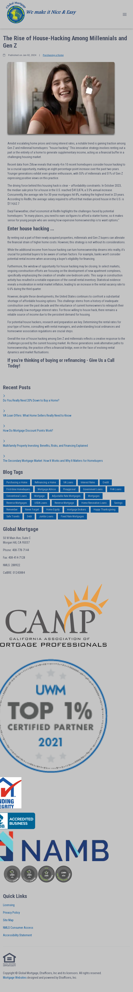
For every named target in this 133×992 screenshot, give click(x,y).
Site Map (8, 920)
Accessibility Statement (17, 935)
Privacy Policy (11, 912)
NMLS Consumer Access (18, 927)
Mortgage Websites (15, 977)
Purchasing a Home (53, 55)
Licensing (9, 905)
